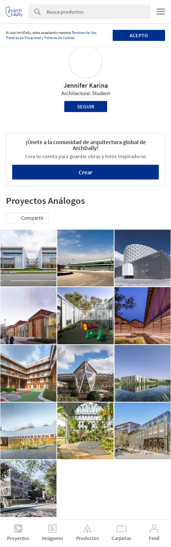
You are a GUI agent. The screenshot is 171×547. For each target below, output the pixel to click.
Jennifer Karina (86, 85)
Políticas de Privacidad (23, 37)
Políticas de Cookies (59, 37)
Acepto (139, 35)
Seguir (85, 106)
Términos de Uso (84, 32)
